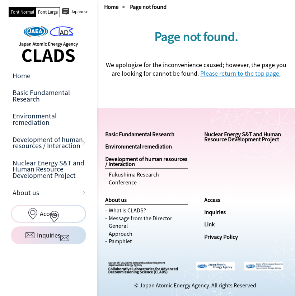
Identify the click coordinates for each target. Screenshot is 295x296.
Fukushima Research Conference (134, 178)
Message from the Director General (140, 222)
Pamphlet (120, 241)
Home (22, 75)
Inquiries (215, 212)
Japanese (79, 12)
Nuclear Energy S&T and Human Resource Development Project (48, 169)
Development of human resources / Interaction (48, 143)
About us (26, 192)
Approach (120, 234)
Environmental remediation (35, 119)
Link (209, 224)
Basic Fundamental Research (41, 96)
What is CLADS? (127, 210)
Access (212, 200)
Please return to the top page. (240, 73)
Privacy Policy (221, 237)
